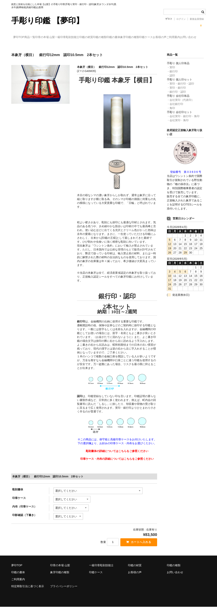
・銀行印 (172, 76)
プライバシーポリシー (63, 591)
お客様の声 (43, 45)
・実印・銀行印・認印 (180, 88)
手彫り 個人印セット (179, 84)
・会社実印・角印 (178, 124)
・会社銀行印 (175, 108)
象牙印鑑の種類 (187, 37)
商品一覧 (39, 37)
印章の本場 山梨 (63, 37)
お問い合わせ (88, 45)
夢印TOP (20, 37)
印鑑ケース (22, 45)
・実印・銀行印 (176, 92)
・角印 (171, 112)
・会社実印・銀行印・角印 (183, 120)
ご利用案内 (65, 45)
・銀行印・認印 (176, 96)
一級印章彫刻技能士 (93, 37)
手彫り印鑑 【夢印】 (47, 20)
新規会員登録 (197, 19)
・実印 (171, 72)
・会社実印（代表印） (180, 104)
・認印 (171, 80)
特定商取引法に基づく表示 (27, 591)
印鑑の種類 (142, 37)
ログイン (181, 19)
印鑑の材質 (120, 37)
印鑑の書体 (163, 37)
